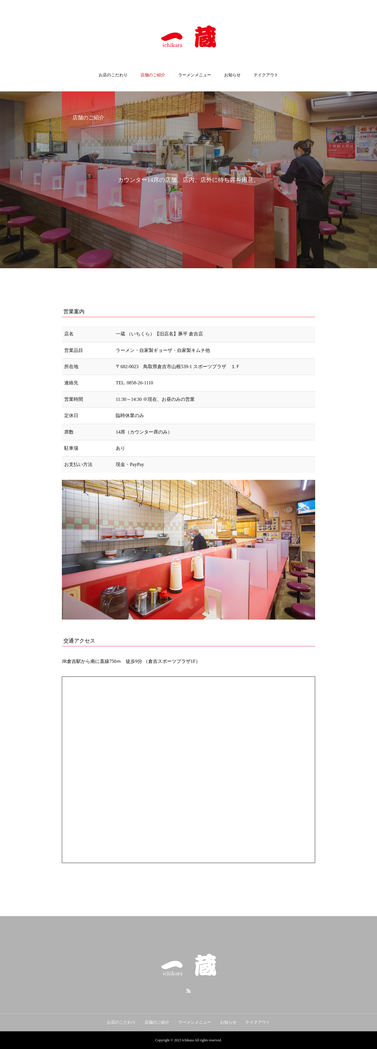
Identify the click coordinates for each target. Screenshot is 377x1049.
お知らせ (232, 75)
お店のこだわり (113, 75)
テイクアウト (266, 75)
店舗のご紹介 (152, 75)
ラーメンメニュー (194, 75)
